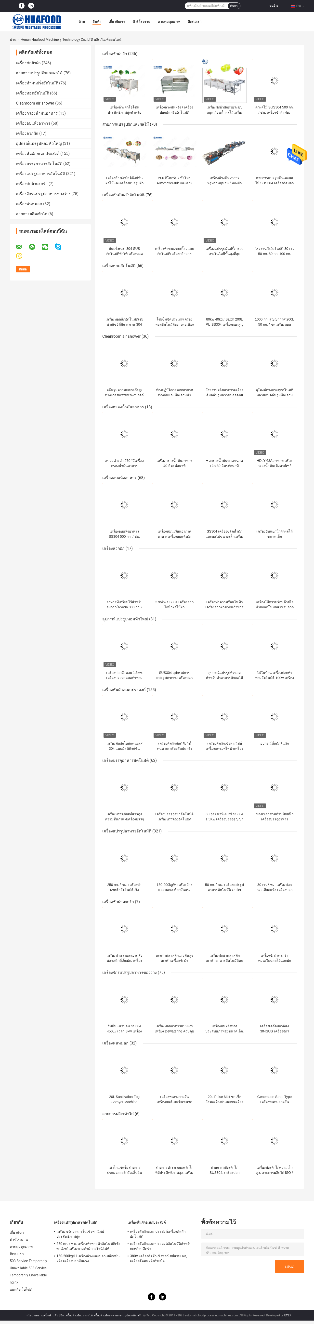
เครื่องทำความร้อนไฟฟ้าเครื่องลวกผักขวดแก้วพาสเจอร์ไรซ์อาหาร (224, 607)
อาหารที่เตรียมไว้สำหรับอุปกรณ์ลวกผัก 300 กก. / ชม (124, 607)
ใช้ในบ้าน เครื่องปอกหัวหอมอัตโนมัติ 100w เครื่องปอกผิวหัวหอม (274, 678)
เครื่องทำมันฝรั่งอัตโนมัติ (37, 83)
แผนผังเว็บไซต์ (21, 1289)
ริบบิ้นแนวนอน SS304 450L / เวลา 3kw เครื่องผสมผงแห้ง (124, 1031)
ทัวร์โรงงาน (141, 22)
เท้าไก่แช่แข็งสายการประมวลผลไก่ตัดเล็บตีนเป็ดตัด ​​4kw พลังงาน (124, 1172)
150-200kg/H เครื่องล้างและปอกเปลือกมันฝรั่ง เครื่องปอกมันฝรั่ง (174, 890)
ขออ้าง (274, 5)
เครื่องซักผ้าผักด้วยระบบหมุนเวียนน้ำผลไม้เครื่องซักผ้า (225, 112)
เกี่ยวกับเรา (117, 22)
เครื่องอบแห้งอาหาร (33, 123)
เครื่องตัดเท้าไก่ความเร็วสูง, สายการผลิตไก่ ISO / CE (274, 1172)
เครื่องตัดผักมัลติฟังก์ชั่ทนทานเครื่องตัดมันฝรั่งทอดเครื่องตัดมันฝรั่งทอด (174, 748)
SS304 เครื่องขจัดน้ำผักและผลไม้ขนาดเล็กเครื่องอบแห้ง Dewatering (225, 536)
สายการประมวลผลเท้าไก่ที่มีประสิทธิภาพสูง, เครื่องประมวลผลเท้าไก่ (174, 1172)
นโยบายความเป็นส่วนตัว (42, 1315)
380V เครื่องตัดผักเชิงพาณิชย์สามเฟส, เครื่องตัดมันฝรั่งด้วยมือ (158, 1258)
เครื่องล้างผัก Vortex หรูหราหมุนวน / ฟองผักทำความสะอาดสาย (224, 183)
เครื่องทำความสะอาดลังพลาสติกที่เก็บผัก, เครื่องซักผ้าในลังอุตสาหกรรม (124, 960)
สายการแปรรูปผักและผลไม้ (39, 73)
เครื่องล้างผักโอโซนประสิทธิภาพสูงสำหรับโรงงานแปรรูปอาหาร (124, 112)
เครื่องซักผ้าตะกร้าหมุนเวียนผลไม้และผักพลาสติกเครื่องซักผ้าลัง (275, 960)
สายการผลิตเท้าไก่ (31, 214)
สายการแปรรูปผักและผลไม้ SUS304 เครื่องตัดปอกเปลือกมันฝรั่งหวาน (274, 183)
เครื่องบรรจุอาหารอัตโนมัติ (39, 163)
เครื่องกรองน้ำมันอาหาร (37, 113)
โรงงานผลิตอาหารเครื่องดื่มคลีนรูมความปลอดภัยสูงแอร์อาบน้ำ (224, 395)
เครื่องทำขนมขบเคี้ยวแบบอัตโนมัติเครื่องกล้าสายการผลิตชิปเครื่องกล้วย (174, 254)
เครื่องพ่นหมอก (29, 203)
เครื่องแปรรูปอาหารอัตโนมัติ (40, 173)
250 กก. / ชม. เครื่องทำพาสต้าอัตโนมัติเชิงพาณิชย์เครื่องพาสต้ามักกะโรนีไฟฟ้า (88, 1246)
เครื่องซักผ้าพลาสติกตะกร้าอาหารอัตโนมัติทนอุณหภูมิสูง (224, 960)
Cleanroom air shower (35, 103)
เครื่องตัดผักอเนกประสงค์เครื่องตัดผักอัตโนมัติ (157, 1234)
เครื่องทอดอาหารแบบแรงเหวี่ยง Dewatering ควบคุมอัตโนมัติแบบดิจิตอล (174, 1031)
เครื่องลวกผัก (27, 133)
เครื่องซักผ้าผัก (28, 63)
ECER (287, 1315)
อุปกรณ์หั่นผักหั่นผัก (274, 743)
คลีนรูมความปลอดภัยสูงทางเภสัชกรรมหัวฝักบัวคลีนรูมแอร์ (124, 395)
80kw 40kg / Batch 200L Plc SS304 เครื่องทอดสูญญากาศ (224, 324)
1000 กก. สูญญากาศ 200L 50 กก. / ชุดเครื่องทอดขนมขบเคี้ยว (274, 324)
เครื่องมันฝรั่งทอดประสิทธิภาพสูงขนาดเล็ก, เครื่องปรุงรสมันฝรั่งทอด (224, 1031)
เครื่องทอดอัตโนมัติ (32, 93)
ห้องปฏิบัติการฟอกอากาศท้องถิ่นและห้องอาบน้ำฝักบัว (174, 395)
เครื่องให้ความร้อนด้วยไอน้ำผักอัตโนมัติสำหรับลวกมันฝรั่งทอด (275, 607)
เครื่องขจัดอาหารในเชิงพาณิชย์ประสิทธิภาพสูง (80, 1234)
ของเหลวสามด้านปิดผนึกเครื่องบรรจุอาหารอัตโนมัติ (274, 819)
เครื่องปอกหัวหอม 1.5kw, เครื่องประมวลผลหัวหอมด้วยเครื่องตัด (124, 678)
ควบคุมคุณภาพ (169, 22)
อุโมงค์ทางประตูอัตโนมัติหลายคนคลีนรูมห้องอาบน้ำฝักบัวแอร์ (274, 395)
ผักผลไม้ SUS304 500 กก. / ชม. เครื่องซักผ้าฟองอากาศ (274, 112)
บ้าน (81, 22)
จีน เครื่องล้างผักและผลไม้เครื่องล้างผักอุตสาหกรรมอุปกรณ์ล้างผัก (101, 1315)
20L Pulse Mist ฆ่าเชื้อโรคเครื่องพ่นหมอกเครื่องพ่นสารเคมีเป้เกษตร (224, 1102)
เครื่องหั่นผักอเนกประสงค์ (37, 153)
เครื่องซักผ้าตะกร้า (32, 183)
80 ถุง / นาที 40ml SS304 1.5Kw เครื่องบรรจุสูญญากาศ (224, 819)
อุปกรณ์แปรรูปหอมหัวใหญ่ (39, 143)
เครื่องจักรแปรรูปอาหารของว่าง (43, 193)
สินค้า (96, 22)
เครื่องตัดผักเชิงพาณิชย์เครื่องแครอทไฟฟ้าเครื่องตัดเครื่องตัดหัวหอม (224, 748)
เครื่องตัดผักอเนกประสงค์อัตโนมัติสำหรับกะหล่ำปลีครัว (161, 1246)
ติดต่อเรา (194, 22)
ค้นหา (234, 6)
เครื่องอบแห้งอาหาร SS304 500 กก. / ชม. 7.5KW (124, 536)
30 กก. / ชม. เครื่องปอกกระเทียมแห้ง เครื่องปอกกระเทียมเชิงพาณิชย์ (274, 890)
